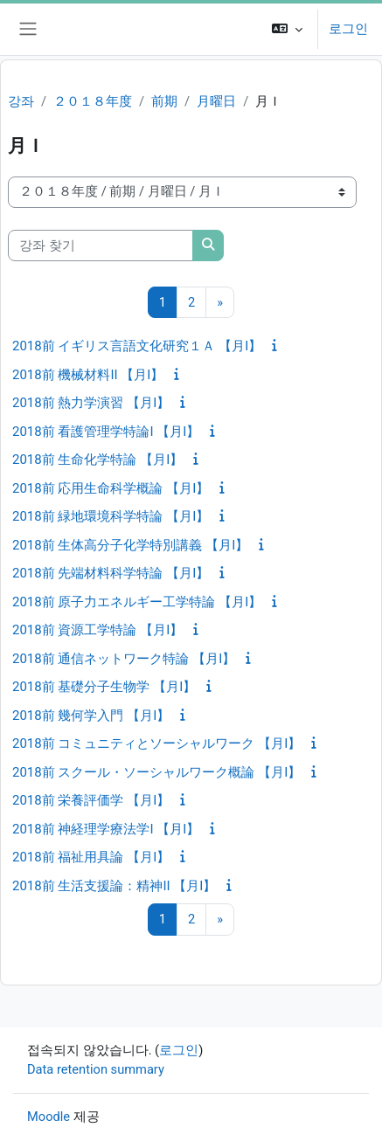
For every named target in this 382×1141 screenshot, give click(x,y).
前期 (164, 101)
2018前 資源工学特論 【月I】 (97, 630)
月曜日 (216, 101)
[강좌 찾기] (100, 245)
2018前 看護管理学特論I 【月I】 (105, 431)
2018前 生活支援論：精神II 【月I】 (114, 886)
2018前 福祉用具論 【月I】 (91, 857)
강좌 (21, 101)
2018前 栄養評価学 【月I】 (91, 800)
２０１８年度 (92, 101)
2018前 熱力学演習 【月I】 (91, 403)
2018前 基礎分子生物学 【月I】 (104, 687)
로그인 (348, 29)
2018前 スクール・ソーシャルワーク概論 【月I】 (156, 772)
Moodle (48, 1116)
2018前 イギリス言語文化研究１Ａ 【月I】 (136, 346)
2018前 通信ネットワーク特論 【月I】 (123, 659)
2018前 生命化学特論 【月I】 (97, 459)
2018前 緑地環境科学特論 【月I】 (110, 516)
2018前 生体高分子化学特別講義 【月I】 (130, 545)
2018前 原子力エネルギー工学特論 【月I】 (136, 602)
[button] (287, 29)
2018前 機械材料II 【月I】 (87, 375)
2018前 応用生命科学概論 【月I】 (110, 488)
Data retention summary (95, 1069)
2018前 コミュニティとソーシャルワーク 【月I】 (156, 743)
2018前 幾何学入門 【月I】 (91, 715)
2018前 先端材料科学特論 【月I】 (110, 573)
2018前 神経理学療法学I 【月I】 (105, 829)
